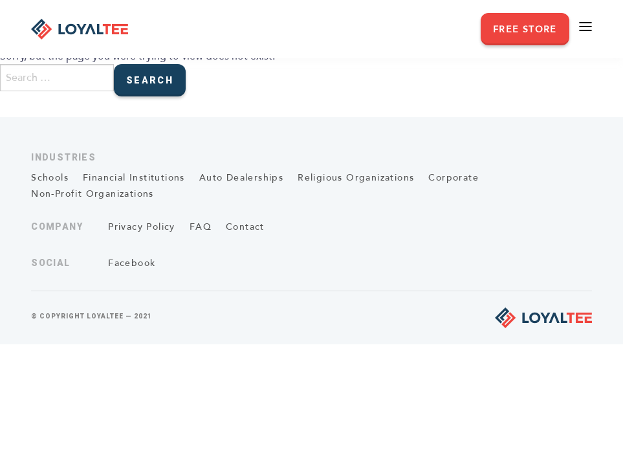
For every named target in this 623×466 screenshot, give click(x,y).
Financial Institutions (134, 177)
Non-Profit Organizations (92, 193)
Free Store (525, 29)
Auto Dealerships (241, 177)
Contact (245, 226)
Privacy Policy (141, 226)
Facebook (131, 263)
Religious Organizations (356, 177)
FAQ (201, 226)
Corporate (453, 177)
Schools (50, 177)
